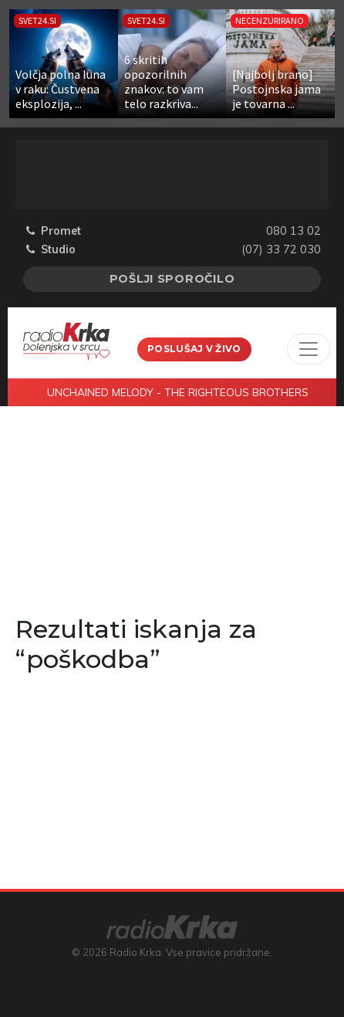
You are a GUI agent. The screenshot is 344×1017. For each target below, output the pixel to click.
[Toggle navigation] (308, 349)
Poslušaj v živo (194, 348)
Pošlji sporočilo (172, 279)
